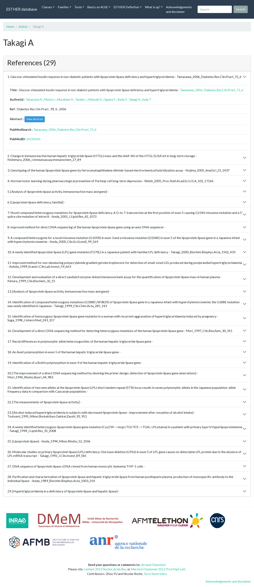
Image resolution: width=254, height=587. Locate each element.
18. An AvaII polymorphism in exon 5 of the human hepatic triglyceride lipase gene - (64, 352)
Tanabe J (80, 99)
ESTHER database (21, 9)
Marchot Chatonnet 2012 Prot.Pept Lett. (158, 569)
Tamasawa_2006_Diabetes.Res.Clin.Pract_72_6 (211, 90)
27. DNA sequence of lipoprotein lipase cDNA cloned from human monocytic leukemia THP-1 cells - (76, 466)
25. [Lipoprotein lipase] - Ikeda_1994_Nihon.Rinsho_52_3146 (48, 441)
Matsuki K (95, 99)
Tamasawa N (34, 99)
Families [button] (63, 7)
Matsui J (49, 99)
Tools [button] (78, 7)
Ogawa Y (109, 99)
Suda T (146, 99)
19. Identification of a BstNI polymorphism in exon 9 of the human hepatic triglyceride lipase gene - (74, 362)
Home (10, 26)
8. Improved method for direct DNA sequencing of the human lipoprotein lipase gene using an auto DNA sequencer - (86, 227)
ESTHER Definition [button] (126, 7)
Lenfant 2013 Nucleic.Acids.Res (105, 569)
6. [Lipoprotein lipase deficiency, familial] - (36, 202)
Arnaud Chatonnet (153, 565)
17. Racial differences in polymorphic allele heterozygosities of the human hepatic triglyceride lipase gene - (80, 341)
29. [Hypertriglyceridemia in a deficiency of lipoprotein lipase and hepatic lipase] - (63, 491)
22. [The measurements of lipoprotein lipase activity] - (44, 402)
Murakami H (65, 99)
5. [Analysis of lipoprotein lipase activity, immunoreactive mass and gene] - (58, 191)
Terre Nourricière (155, 574)
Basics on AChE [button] (97, 7)
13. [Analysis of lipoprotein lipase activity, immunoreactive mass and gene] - (59, 291)
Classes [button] (47, 7)
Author (23, 26)
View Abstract (34, 119)
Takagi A (134, 99)
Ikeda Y (122, 99)
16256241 (33, 139)
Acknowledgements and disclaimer (179, 9)
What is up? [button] (152, 7)
